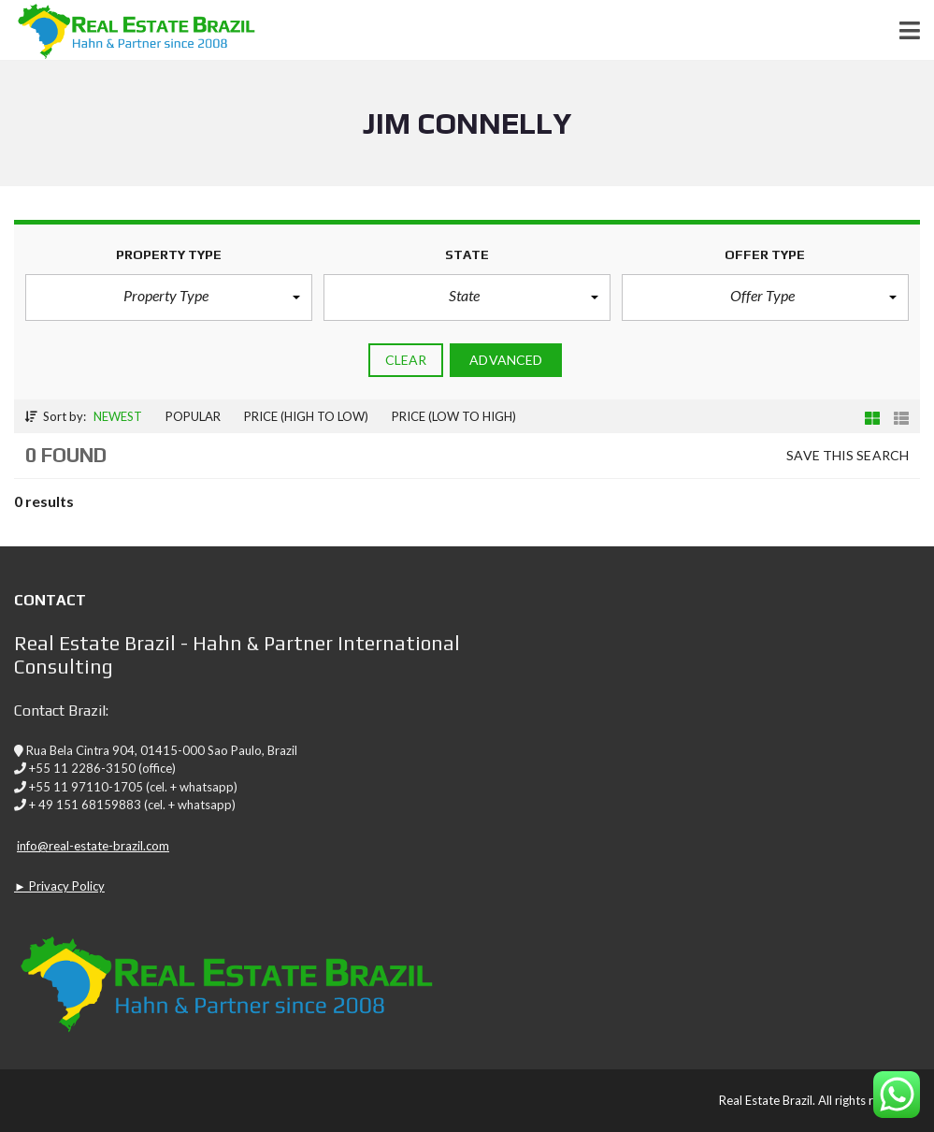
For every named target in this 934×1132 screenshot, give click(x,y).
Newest (117, 416)
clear (406, 360)
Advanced (505, 360)
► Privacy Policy (59, 885)
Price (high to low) (306, 416)
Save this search (847, 455)
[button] (168, 297)
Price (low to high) (454, 416)
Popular (193, 416)
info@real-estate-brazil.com (93, 845)
